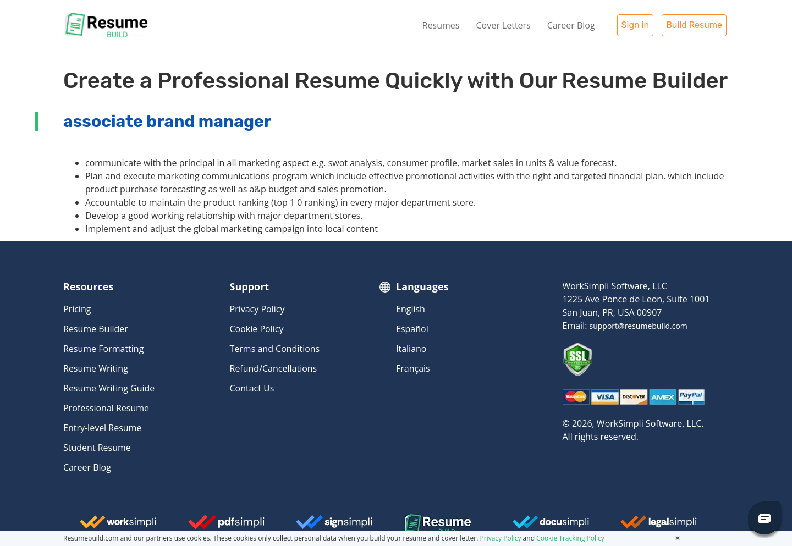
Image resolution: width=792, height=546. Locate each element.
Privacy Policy (257, 309)
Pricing (77, 309)
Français (413, 368)
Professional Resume (106, 408)
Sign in (636, 25)
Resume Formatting (103, 349)
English (410, 309)
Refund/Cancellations (273, 368)
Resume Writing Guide (109, 388)
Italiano (411, 349)
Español (412, 329)
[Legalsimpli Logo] (658, 526)
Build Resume (694, 25)
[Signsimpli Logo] (334, 526)
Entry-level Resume (102, 428)
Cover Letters (503, 25)
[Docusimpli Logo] (551, 526)
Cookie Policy (257, 329)
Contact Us (252, 388)
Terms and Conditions (275, 349)
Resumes (441, 25)
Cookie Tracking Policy (570, 538)
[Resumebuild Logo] (423, 524)
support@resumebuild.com (639, 326)
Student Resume (97, 448)
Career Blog (571, 25)
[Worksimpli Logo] (118, 526)
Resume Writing (95, 368)
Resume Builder (95, 329)
